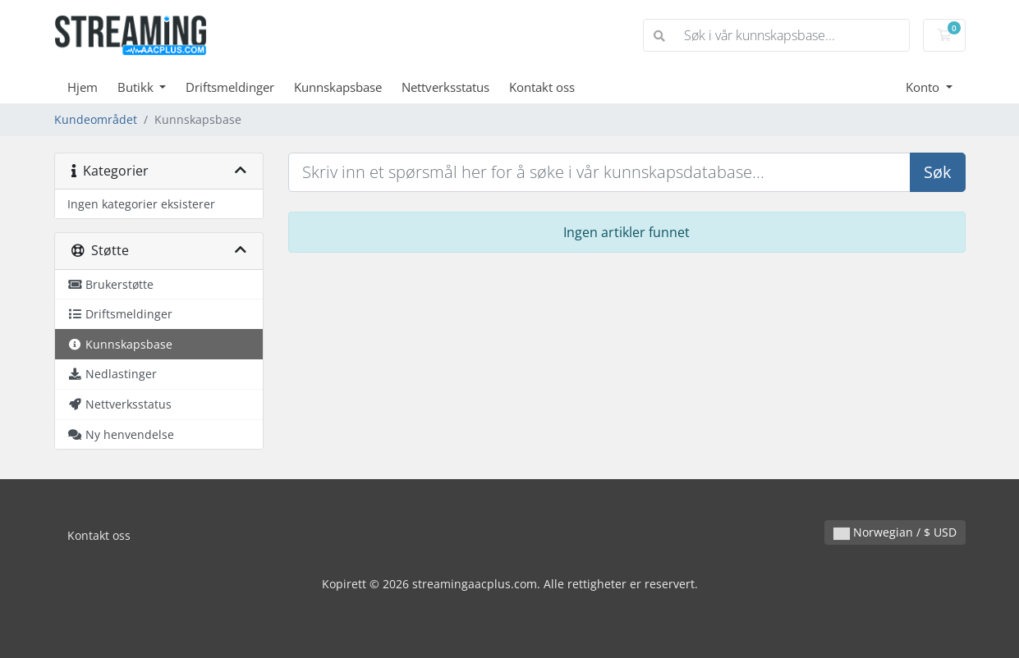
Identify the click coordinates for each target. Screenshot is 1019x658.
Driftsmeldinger (230, 87)
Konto (924, 87)
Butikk (137, 87)
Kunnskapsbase (338, 87)
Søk (938, 172)
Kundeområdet (95, 119)
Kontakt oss (542, 87)
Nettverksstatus (445, 87)
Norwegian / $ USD (895, 532)
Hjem (82, 87)
